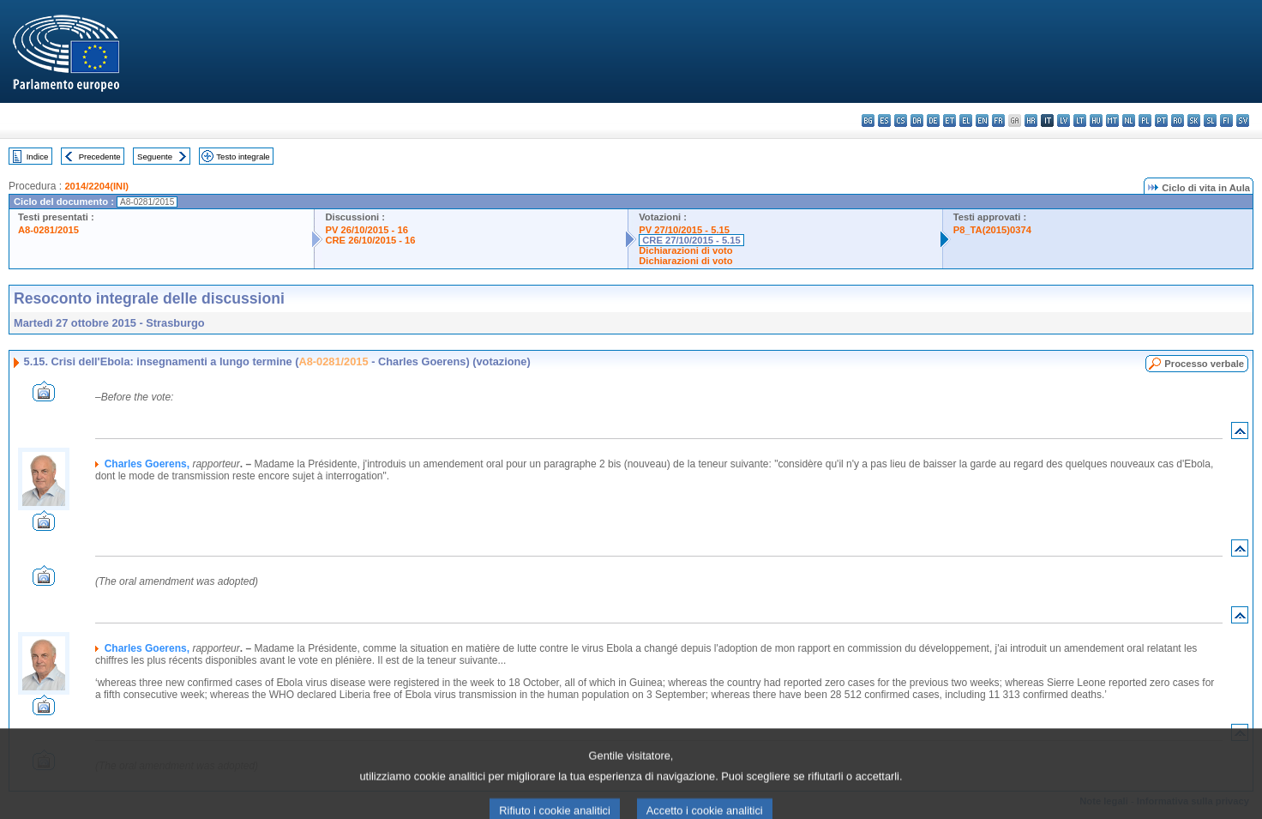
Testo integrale (242, 156)
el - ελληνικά (965, 120)
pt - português (1161, 120)
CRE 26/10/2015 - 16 (370, 240)
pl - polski (1145, 120)
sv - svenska (1242, 120)
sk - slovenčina (1193, 120)
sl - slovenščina (1210, 120)
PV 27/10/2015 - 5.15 (684, 230)
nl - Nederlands (1128, 120)
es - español (884, 120)
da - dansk (916, 120)
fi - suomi (1226, 120)
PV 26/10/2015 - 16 (366, 230)
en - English (982, 120)
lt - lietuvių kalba (1079, 120)
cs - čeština (900, 120)
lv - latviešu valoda (1063, 120)
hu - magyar (1096, 120)
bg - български (868, 120)
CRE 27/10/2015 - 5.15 (691, 240)
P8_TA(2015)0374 (992, 230)
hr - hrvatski (1031, 120)
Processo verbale (1204, 363)
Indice (38, 156)
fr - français (998, 120)
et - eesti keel (949, 120)
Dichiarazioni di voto (685, 250)
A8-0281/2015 (48, 230)
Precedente (100, 156)
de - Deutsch (933, 120)
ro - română (1177, 120)
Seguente (154, 156)
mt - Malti (1112, 120)
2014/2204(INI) (96, 186)
